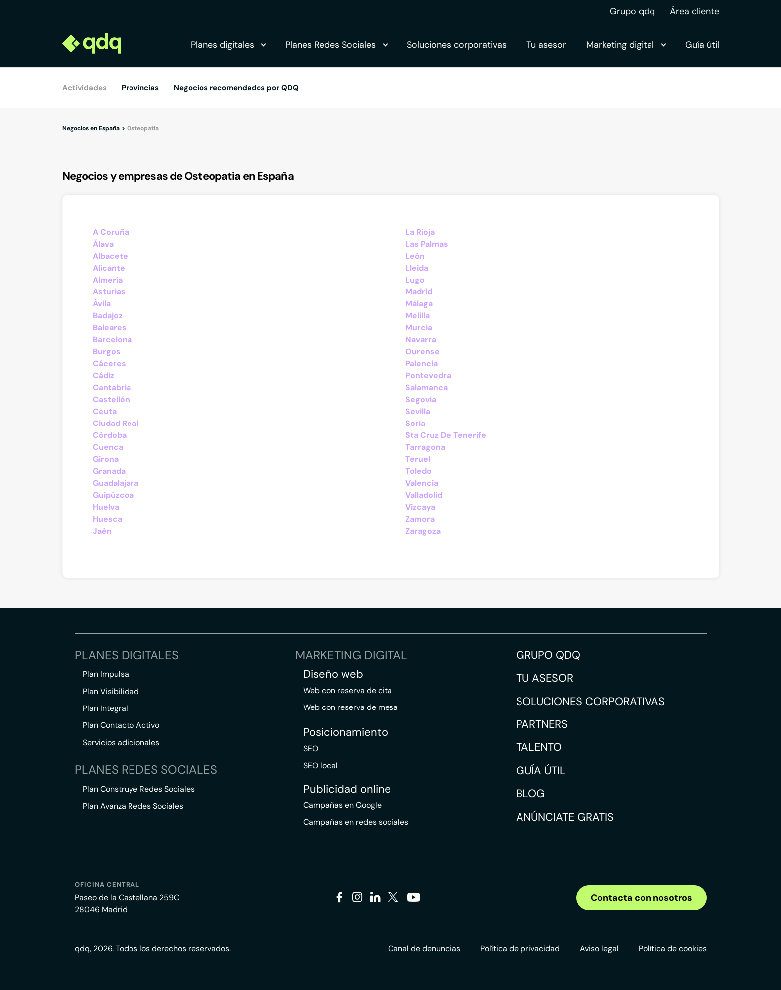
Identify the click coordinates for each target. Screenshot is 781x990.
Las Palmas (426, 244)
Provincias (140, 88)
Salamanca (426, 387)
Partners (542, 724)
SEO (310, 748)
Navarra (420, 339)
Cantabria (112, 387)
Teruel (417, 459)
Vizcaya (420, 507)
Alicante (109, 268)
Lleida (416, 268)
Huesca (107, 519)
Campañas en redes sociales (355, 822)
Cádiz (103, 375)
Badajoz (108, 315)
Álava (103, 244)
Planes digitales (228, 45)
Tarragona (425, 447)
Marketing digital (625, 45)
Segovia (420, 399)
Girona (106, 459)
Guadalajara (115, 483)
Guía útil (702, 45)
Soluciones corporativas (457, 45)
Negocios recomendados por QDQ (236, 88)
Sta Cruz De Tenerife (445, 435)
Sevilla (417, 411)
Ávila (102, 303)
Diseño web (333, 674)
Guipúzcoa (113, 495)
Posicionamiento (345, 732)
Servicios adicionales (121, 742)
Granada (109, 471)
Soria (415, 423)
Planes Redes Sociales (336, 45)
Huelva (106, 507)
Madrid (418, 291)
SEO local (320, 765)
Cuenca (108, 447)
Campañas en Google (342, 805)
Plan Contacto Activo (121, 725)
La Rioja (420, 232)
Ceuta (105, 411)
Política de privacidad (520, 948)
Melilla (417, 315)
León (415, 256)
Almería (108, 280)
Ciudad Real (115, 423)
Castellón (111, 399)
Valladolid (423, 495)
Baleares (110, 327)
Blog (530, 793)
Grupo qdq (632, 11)
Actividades (84, 88)
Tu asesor (546, 45)
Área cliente (694, 11)
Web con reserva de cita (347, 690)
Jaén (102, 531)
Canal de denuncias (424, 948)
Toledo (418, 471)
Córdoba (110, 435)
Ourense (422, 351)
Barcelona (112, 339)
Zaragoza (423, 531)
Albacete (110, 256)
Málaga (419, 303)
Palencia (421, 363)
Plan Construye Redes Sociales (139, 789)
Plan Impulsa (106, 674)
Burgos (107, 351)
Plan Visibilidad (111, 691)
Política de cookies (673, 948)
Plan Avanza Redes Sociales (133, 806)
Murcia (418, 327)
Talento (539, 747)
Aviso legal (599, 948)
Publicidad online (347, 789)
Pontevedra (428, 375)
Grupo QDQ (548, 655)
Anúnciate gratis (565, 817)
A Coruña (111, 232)
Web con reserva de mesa (350, 707)
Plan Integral (105, 708)
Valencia (421, 483)
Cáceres (109, 363)
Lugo (415, 280)
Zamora (420, 519)
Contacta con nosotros (641, 898)
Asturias (109, 291)
